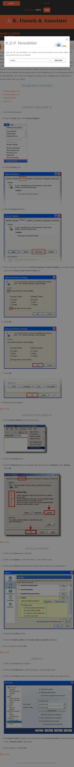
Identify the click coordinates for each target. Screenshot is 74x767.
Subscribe (58, 60)
